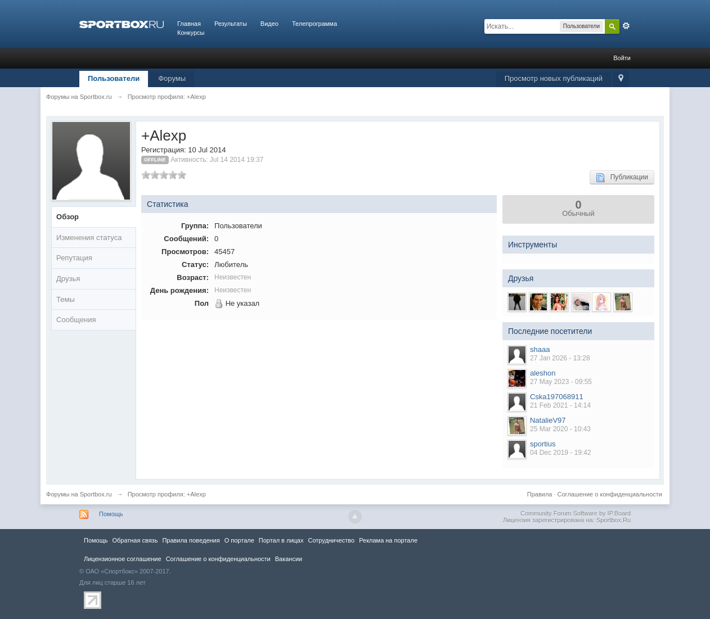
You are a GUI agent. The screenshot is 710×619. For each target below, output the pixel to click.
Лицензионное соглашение (122, 558)
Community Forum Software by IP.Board (575, 513)
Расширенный (626, 25)
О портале (239, 540)
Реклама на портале (388, 540)
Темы (65, 299)
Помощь (111, 513)
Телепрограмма (314, 23)
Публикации (622, 177)
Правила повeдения (190, 540)
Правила (539, 494)
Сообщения (76, 319)
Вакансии (288, 558)
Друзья (68, 278)
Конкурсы (190, 32)
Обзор (67, 217)
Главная (189, 23)
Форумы (172, 78)
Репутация (74, 258)
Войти (622, 58)
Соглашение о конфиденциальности (610, 494)
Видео (269, 23)
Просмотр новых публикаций (554, 78)
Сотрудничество (331, 540)
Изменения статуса (89, 237)
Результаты (230, 23)
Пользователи (114, 78)
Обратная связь (135, 540)
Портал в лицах (281, 540)
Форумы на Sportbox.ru (79, 494)
